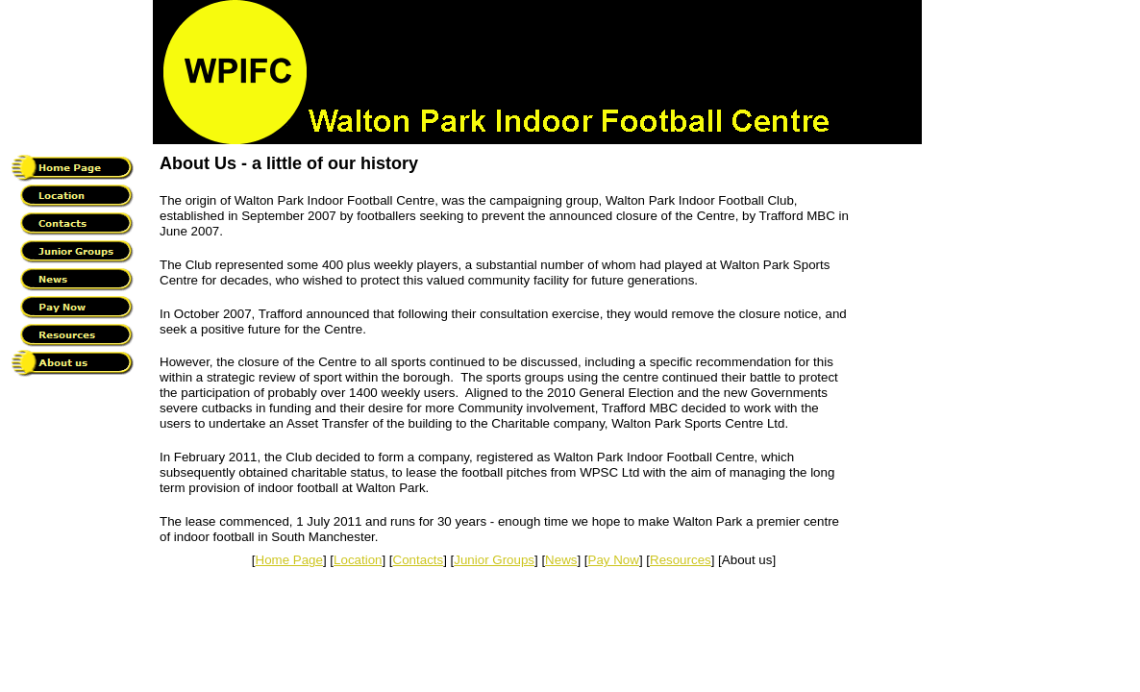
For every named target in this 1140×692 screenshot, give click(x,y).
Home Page (289, 560)
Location (358, 560)
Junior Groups (494, 560)
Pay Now (613, 560)
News (561, 560)
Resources (680, 560)
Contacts (418, 560)
